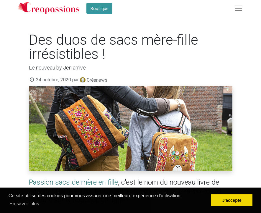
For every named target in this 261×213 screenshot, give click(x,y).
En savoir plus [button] (24, 203)
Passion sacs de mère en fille (73, 182)
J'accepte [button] (232, 200)
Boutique (99, 8)
